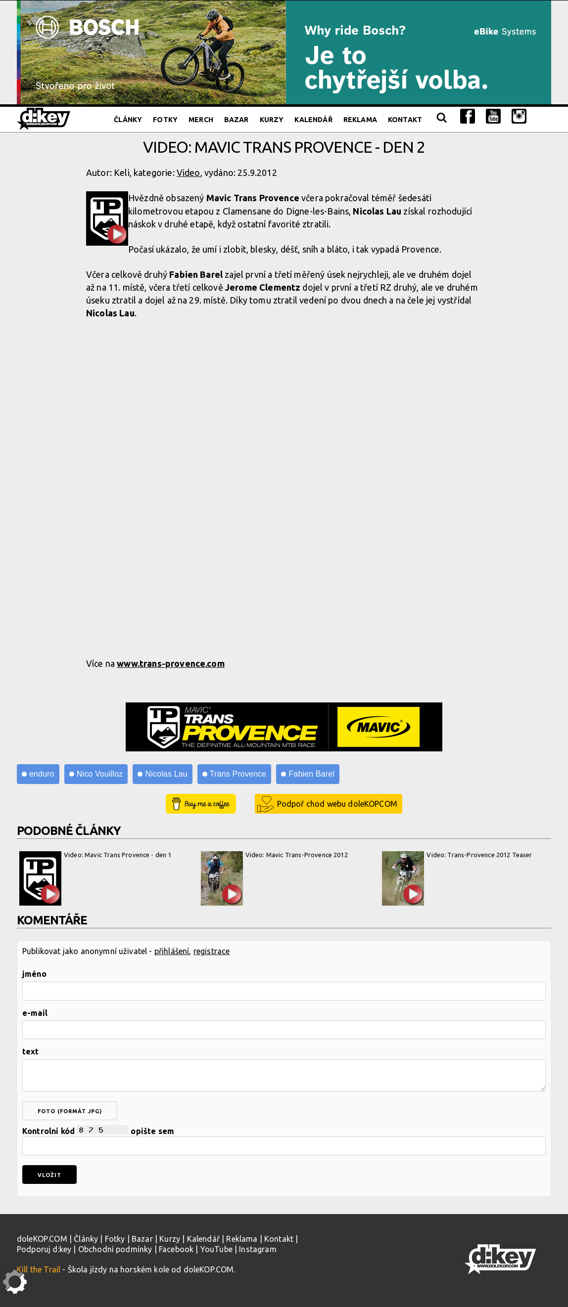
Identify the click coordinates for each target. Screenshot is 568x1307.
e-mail (34, 1012)
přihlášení (171, 951)
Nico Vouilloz (100, 774)
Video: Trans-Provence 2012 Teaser (457, 878)
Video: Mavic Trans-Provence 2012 (274, 878)
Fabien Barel (311, 774)
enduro (41, 774)
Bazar (236, 120)
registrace (211, 951)
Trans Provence (238, 774)
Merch (201, 120)
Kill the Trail (38, 1269)
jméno (34, 973)
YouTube (216, 1249)
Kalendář (313, 120)
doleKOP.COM (42, 1238)
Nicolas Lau (166, 774)
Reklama (360, 120)
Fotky (165, 120)
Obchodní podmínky (115, 1249)
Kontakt (405, 120)
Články (128, 120)
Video (188, 172)
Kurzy (272, 120)
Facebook (176, 1249)
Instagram (257, 1249)
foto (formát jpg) (70, 1111)
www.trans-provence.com (171, 663)
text (30, 1051)
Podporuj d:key (44, 1249)
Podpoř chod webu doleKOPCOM (337, 803)
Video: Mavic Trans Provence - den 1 (95, 878)
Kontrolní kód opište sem (284, 1140)
